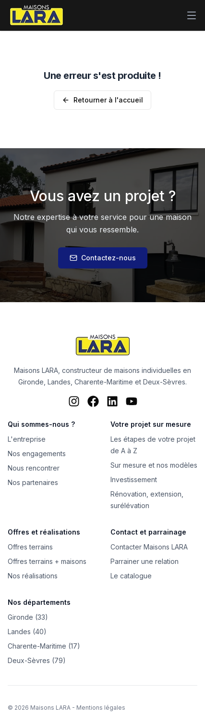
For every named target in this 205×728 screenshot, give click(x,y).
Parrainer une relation (144, 561)
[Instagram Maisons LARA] (74, 401)
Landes (59, 382)
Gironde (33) (28, 617)
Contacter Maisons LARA (149, 547)
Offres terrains (30, 547)
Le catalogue (131, 576)
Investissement (133, 479)
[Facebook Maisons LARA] (93, 401)
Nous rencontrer (34, 468)
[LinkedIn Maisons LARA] (112, 401)
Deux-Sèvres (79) (37, 660)
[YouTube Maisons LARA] (131, 401)
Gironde (31, 382)
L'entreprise (27, 439)
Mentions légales (100, 707)
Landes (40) (27, 631)
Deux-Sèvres (164, 382)
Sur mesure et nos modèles (153, 465)
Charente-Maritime (103, 382)
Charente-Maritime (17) (44, 646)
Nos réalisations (33, 576)
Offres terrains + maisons (47, 561)
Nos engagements (37, 453)
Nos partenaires (33, 482)
